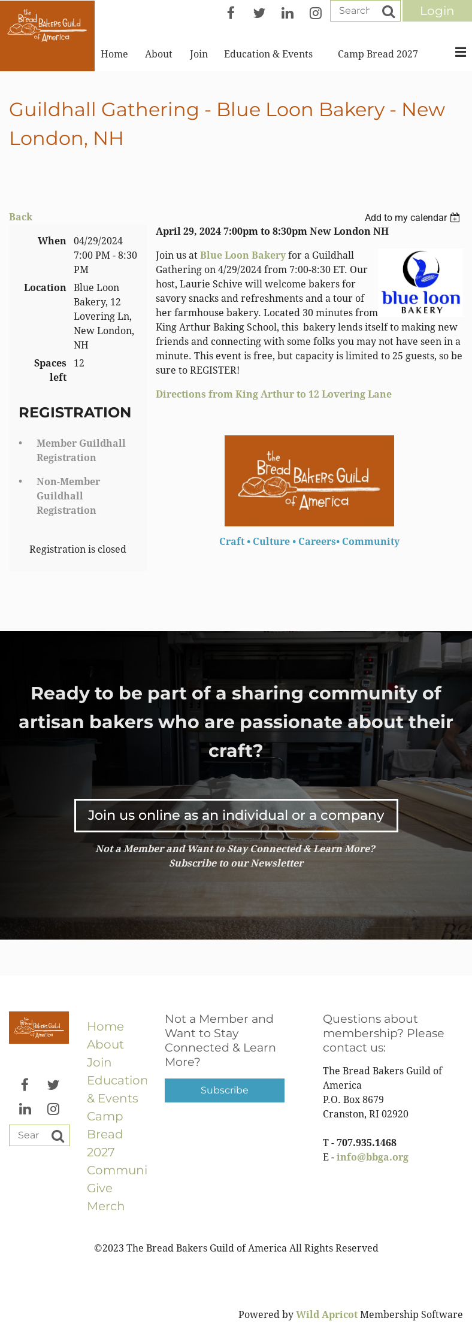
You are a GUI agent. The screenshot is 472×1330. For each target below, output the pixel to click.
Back (20, 217)
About (105, 1044)
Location (45, 287)
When (52, 241)
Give (100, 1188)
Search (388, 11)
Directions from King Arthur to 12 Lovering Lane (274, 394)
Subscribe (225, 1090)
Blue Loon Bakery (243, 255)
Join (99, 1062)
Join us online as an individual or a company (236, 815)
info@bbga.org (373, 1157)
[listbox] (414, 217)
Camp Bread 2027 (105, 1134)
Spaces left (50, 370)
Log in (437, 11)
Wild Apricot (327, 1314)
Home (105, 1026)
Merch (106, 1206)
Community (123, 1170)
